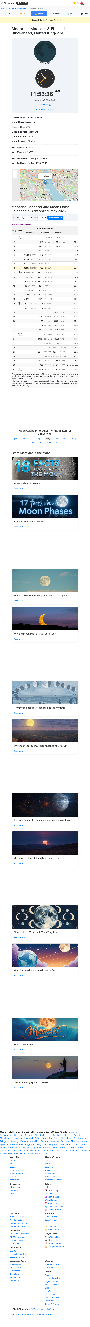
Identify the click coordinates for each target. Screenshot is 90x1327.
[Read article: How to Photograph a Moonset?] (45, 1067)
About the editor (52, 1284)
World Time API (25, 1314)
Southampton (50, 1144)
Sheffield (39, 1135)
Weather (54, 13)
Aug (71, 438)
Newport (54, 1141)
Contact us (49, 1301)
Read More (20, 488)
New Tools (49, 1291)
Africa (12, 1160)
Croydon (21, 1153)
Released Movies (17, 1257)
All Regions (15, 1187)
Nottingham (80, 1138)
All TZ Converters (17, 1237)
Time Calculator (17, 1216)
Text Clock (14, 1274)
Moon (39, 13)
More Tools (50, 1294)
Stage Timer (50, 1176)
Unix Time (14, 1243)
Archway (12, 1150)
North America (16, 1170)
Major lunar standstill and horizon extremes (37, 858)
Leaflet (68, 200)
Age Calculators (17, 1220)
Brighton (29, 1144)
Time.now (7, 3)
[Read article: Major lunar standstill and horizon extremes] (45, 843)
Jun (56, 438)
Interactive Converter (19, 1234)
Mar (31, 438)
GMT (57, 91)
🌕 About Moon (52, 1229)
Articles (48, 1275)
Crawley (85, 1150)
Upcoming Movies (18, 1254)
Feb (23, 438)
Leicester (17, 1138)
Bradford (28, 1138)
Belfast (38, 1138)
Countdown (15, 1280)
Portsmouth (23, 1150)
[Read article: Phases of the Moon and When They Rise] (45, 917)
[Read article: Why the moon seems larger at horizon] (45, 618)
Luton (3, 1150)
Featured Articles (52, 1278)
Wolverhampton (66, 1144)
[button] (45, 182)
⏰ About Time (51, 1203)
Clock (47, 1160)
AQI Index (49, 1267)
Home (4, 8)
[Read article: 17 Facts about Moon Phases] (45, 506)
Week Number (51, 1200)
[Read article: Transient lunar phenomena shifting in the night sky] (45, 805)
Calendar (49, 1187)
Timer (47, 1170)
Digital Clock (15, 1271)
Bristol (68, 1135)
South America (16, 1173)
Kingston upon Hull (29, 1141)
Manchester (6, 1138)
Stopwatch (49, 1167)
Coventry (47, 1138)
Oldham (72, 1147)
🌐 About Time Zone (54, 1206)
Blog (47, 1288)
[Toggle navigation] (86, 3)
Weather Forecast (52, 1264)
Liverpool (18, 1135)
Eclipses (48, 1223)
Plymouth (80, 1144)
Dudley (44, 1150)
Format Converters (18, 1240)
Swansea (65, 1141)
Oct (40, 442)
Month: (16, 217)
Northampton (59, 1147)
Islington (4, 1141)
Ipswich (3, 1153)
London (74, 1132)
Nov (49, 442)
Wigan (12, 1153)
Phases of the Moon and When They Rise (36, 932)
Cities (11, 8)
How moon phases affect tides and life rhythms (39, 707)
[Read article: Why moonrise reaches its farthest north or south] (45, 730)
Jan (15, 438)
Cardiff (76, 1135)
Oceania (13, 1176)
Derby (38, 1144)
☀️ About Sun (51, 1226)
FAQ (14, 1314)
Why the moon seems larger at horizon (35, 633)
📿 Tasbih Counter (53, 1243)
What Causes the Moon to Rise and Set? (35, 970)
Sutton (65, 1150)
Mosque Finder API (54, 1246)
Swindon (35, 1150)
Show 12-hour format (45, 109)
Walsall (44, 1153)
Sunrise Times (51, 1216)
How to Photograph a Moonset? (31, 1082)
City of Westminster (41, 1147)
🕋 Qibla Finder (52, 1240)
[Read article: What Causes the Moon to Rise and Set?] (45, 955)
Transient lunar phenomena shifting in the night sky (42, 819)
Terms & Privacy (52, 1304)
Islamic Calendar (53, 1197)
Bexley (81, 1147)
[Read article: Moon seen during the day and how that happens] (45, 580)
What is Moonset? (23, 1044)
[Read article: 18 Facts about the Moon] (45, 468)
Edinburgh (58, 1135)
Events (13, 1251)
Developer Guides (43, 1314)
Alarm (47, 1163)
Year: (35, 217)
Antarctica (14, 1180)
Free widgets (15, 1264)
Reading (14, 1141)
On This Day (51, 1190)
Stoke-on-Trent (7, 1147)
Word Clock (15, 1277)
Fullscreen (45, 104)
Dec (57, 442)
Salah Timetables (52, 1237)
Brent (56, 1138)
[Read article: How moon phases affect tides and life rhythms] (45, 692)
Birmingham (6, 1135)
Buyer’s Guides (51, 1281)
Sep (32, 442)
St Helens (74, 1150)
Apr (39, 438)
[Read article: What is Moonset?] (45, 1029)
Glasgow (29, 1135)
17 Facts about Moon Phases (29, 521)
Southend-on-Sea (14, 1144)
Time (7, 13)
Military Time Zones (53, 1180)
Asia (12, 1163)
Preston (44, 1141)
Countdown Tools (17, 1226)
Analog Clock (15, 1267)
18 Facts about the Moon (27, 483)
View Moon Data (55, 217)
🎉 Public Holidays (53, 1209)
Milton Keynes (23, 1147)
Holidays (49, 1193)
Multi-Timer (50, 1173)
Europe (13, 1167)
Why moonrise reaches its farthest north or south (40, 745)
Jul (64, 438)
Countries (14, 1190)
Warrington (33, 1153)
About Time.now (52, 1297)
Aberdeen (55, 1150)
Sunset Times (51, 1220)
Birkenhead (22, 8)
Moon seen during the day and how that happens (40, 595)
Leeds (48, 1135)
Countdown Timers (18, 1223)
